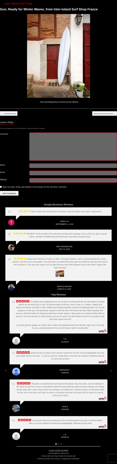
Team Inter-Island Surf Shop (105, 113)
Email (3, 172)
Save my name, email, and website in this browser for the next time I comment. (35, 187)
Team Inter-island (8, 113)
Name (3, 165)
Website (3, 180)
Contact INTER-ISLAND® (58, 450)
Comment (4, 134)
